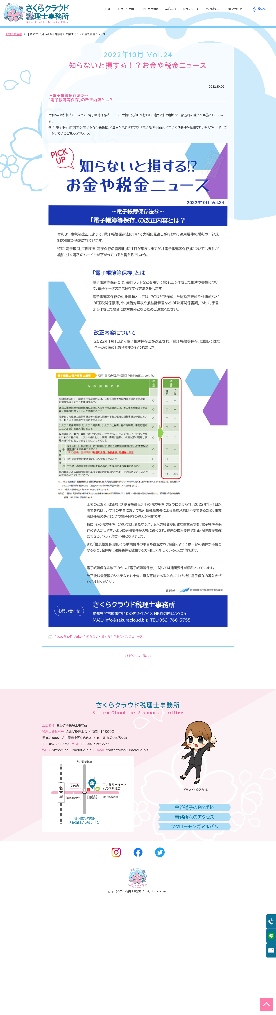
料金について (191, 8)
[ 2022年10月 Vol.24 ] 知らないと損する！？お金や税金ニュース (98, 637)
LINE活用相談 (149, 8)
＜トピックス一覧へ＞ (138, 656)
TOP (108, 8)
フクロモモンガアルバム (194, 944)
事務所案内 (212, 8)
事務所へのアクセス (194, 934)
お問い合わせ (234, 8)
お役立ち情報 (126, 8)
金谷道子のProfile (194, 924)
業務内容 (170, 8)
